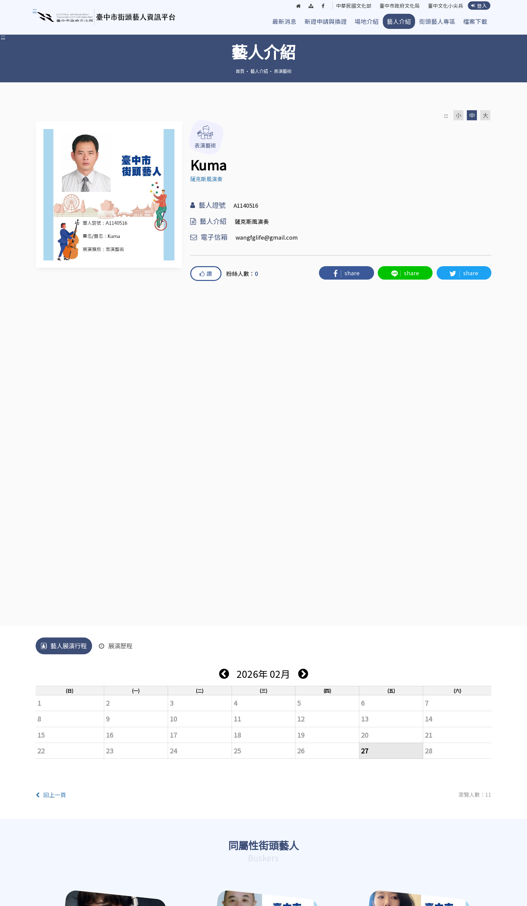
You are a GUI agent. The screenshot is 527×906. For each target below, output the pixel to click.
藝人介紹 (399, 21)
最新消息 (284, 21)
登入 (479, 6)
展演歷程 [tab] (115, 645)
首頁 (240, 71)
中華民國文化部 (347, 6)
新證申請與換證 (326, 21)
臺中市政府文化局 (395, 6)
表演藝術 (282, 71)
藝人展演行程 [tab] (64, 645)
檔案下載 (475, 21)
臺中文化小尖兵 (443, 6)
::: (3, 36)
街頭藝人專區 (437, 21)
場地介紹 (367, 21)
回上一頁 (51, 795)
